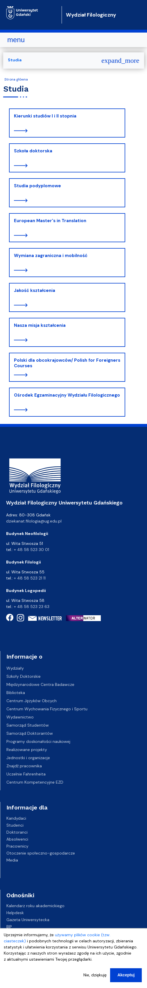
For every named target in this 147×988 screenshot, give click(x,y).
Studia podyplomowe (37, 186)
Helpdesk (15, 912)
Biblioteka (15, 692)
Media (12, 859)
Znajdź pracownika (24, 765)
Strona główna (16, 79)
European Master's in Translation (50, 221)
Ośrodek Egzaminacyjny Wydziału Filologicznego (67, 395)
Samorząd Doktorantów (29, 733)
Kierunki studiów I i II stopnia (45, 116)
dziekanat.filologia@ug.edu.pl (34, 521)
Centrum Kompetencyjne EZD (34, 782)
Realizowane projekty (26, 749)
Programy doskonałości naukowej (38, 741)
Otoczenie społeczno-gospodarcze (40, 852)
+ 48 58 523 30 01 (31, 549)
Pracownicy (17, 845)
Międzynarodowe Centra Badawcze (40, 684)
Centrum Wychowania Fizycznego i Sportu (46, 708)
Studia (14, 60)
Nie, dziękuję (95, 977)
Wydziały (15, 668)
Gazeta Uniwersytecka (27, 919)
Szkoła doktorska (33, 151)
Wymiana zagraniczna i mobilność (50, 255)
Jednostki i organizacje (28, 757)
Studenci (15, 825)
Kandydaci (16, 818)
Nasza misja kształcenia (40, 325)
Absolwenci (17, 838)
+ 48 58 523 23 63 (31, 606)
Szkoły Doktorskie (23, 676)
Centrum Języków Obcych (31, 700)
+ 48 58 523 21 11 (30, 578)
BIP (9, 926)
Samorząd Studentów (27, 725)
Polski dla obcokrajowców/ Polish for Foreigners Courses (67, 363)
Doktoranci (17, 831)
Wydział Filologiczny (91, 15)
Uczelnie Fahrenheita (26, 774)
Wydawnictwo (20, 717)
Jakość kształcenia (34, 290)
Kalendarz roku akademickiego (35, 905)
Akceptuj (126, 977)
